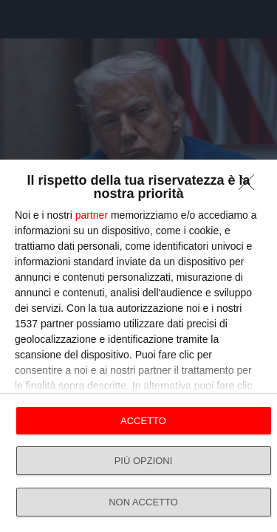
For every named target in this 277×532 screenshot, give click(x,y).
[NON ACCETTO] (250, 186)
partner (91, 215)
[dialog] (138, 346)
